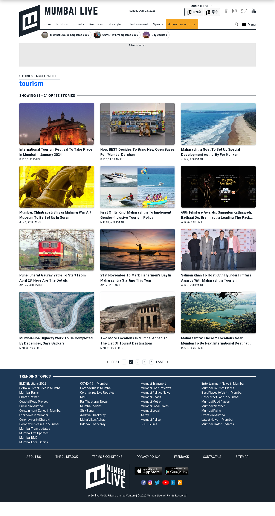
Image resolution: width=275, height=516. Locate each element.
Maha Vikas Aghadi (93, 419)
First (115, 362)
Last (160, 362)
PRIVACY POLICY (148, 456)
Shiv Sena (87, 410)
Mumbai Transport (153, 383)
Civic (48, 24)
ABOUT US (33, 456)
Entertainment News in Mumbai (223, 383)
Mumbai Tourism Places (218, 388)
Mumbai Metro (151, 401)
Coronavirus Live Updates (97, 392)
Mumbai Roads (151, 397)
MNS (83, 397)
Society (78, 24)
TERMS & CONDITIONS (107, 456)
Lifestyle (114, 24)
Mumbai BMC (28, 437)
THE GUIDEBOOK (66, 456)
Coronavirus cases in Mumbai (39, 424)
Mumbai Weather (213, 406)
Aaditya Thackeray (93, 415)
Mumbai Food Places (216, 401)
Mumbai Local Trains (155, 406)
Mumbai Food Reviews (156, 388)
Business (96, 24)
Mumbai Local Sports (33, 442)
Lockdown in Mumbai (33, 415)
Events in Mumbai (214, 415)
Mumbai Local (150, 410)
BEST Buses (149, 424)
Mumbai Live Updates (34, 433)
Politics (62, 24)
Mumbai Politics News (155, 392)
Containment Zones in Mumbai (40, 410)
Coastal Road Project (33, 401)
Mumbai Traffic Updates (218, 424)
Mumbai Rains (29, 392)
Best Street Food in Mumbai (220, 397)
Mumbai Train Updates (34, 428)
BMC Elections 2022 (32, 383)
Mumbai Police (151, 419)
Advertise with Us (182, 24)
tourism (31, 83)
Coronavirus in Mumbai (95, 388)
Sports (158, 24)
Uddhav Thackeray (92, 424)
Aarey (145, 415)
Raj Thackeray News (94, 401)
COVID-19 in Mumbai (94, 383)
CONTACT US (212, 456)
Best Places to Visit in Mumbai (222, 392)
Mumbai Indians (91, 406)
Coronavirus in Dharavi (34, 419)
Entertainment (137, 24)
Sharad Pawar (29, 397)
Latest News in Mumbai (217, 419)
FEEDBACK (181, 456)
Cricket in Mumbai (31, 406)
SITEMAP (242, 456)
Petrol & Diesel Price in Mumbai (40, 388)
